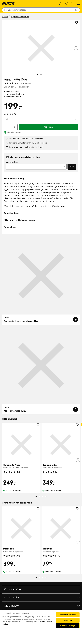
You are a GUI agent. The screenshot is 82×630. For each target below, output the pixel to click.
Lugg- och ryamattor (20, 16)
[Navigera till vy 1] (37, 74)
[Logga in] (61, 4)
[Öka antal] (14, 127)
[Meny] (79, 4)
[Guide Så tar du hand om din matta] (41, 281)
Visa (72, 166)
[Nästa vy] (76, 48)
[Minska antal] (7, 127)
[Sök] (77, 9)
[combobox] (38, 9)
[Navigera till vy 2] (41, 74)
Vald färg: (10, 114)
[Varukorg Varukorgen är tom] (73, 4)
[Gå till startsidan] (8, 3)
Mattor (5, 16)
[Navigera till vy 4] (45, 496)
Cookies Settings (67, 625)
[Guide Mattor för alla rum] (41, 370)
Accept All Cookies (68, 615)
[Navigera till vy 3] (44, 74)
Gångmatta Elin (60, 466)
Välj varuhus (12, 162)
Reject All (68, 620)
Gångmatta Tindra (21, 466)
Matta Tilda (21, 550)
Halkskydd (60, 550)
